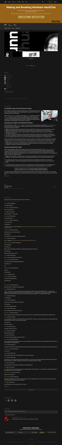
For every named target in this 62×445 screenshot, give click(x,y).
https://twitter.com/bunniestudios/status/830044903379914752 (24, 240)
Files (9, 28)
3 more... (6, 90)
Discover (14, 1)
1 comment (18, 201)
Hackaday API (38, 441)
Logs (13, 28)
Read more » (6, 386)
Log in (55, 1)
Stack (23, 1)
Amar (6, 88)
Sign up (50, 1)
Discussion (18, 28)
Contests (18, 1)
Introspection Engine (51, 125)
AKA (5, 367)
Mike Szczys (7, 79)
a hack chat (28, 115)
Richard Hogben (8, 85)
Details (6, 28)
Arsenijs (6, 276)
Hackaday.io (13, 115)
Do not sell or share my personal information (49, 441)
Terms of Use (27, 441)
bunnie (5, 203)
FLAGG (6, 80)
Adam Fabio (7, 83)
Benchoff (6, 82)
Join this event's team (8, 91)
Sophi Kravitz (7, 87)
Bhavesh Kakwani (7, 372)
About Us (7, 441)
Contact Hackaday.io (13, 441)
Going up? (31, 439)
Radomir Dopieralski (8, 242)
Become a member (24, 429)
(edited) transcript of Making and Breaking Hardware (17, 199)
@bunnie (6, 274)
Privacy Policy (32, 441)
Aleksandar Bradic (8, 75)
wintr (5, 211)
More (27, 2)
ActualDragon (7, 207)
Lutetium (6, 74)
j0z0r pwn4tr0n (7, 376)
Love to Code (19, 125)
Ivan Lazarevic (8, 77)
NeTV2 (25, 125)
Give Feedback (20, 441)
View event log (31, 389)
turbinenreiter (7, 229)
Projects (9, 1)
